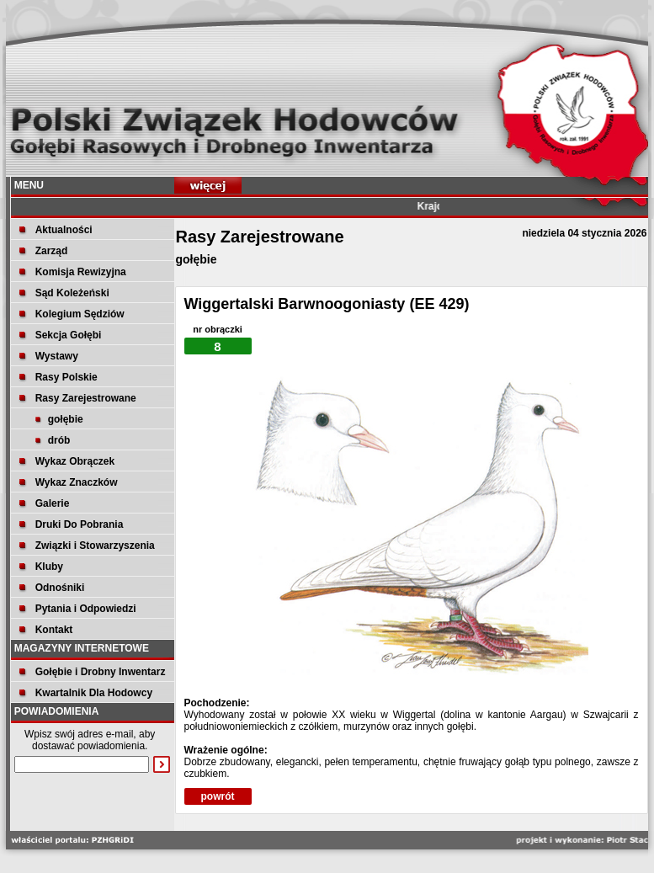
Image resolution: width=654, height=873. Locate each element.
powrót (218, 796)
